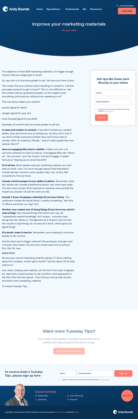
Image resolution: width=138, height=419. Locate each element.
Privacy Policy (109, 111)
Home (39, 9)
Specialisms (53, 9)
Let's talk (127, 11)
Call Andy (41, 399)
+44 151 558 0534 (125, 6)
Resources (96, 9)
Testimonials (72, 9)
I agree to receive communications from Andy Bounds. (114, 110)
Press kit (72, 399)
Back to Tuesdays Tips (69, 356)
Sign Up (101, 118)
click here (33, 286)
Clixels (76, 412)
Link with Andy (75, 395)
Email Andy (41, 395)
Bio (84, 9)
